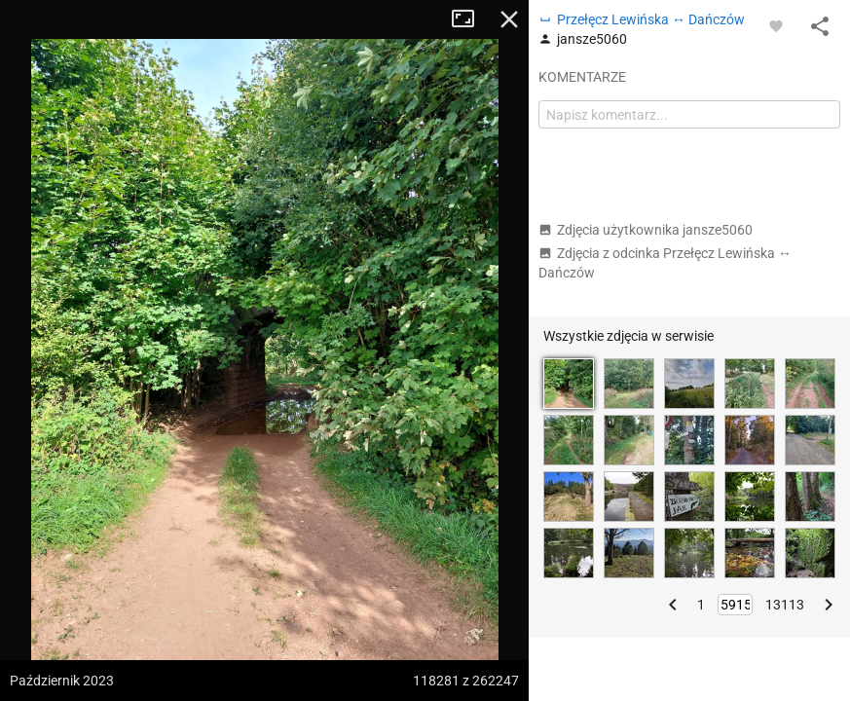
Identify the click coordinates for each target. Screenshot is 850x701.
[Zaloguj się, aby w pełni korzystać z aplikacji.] (776, 25)
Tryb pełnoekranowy (470, 19)
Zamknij (509, 19)
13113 (784, 604)
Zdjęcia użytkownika (645, 230)
